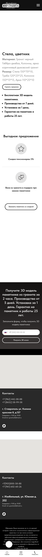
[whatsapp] (4, 426)
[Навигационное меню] (38, 5)
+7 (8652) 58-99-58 (12, 402)
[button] (11, 87)
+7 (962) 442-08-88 (12, 399)
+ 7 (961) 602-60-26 (12, 486)
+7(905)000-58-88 (11, 483)
